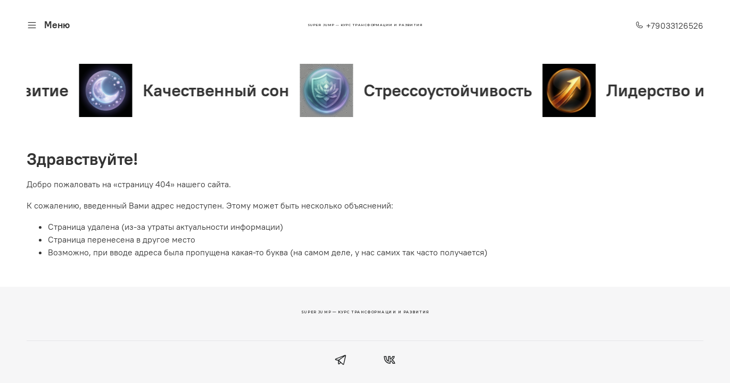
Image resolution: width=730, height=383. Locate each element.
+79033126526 (669, 25)
